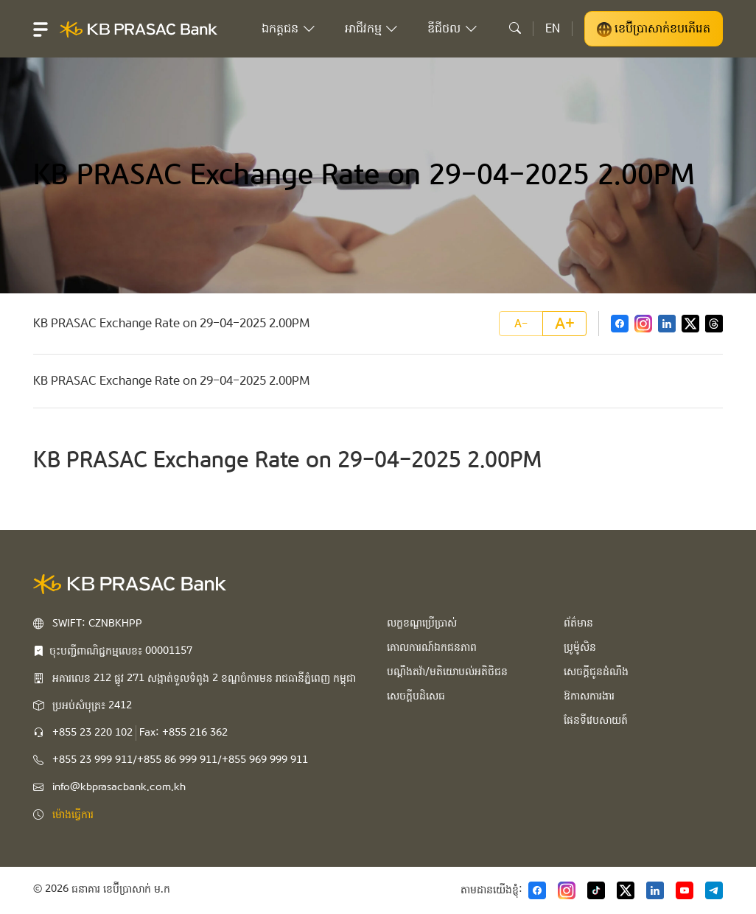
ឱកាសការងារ (589, 695)
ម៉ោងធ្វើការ (73, 814)
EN (552, 28)
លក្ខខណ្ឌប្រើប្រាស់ (422, 622)
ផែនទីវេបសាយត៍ (596, 720)
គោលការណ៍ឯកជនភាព (432, 647)
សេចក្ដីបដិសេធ (416, 695)
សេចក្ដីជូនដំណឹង (596, 671)
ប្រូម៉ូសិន (580, 647)
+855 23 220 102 (92, 732)
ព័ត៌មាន (578, 622)
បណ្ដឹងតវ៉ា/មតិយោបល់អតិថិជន (447, 671)
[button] (40, 29)
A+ (565, 323)
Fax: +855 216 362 (183, 732)
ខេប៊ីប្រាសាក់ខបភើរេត (653, 29)
